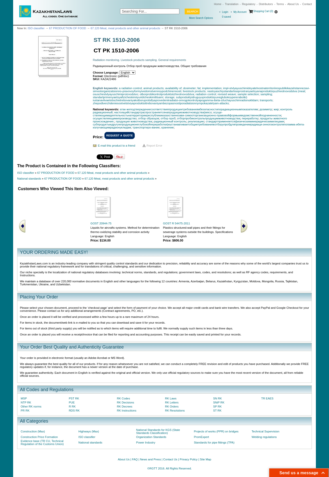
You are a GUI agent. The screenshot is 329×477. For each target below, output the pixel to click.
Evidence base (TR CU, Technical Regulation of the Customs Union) (42, 442)
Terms (280, 4)
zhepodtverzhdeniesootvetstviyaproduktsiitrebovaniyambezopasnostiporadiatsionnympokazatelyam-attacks (161, 103)
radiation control (206, 94)
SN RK (217, 398)
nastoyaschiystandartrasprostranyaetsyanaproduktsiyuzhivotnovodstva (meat (256, 91)
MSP (24, 398)
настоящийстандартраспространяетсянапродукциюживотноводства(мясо (162, 112)
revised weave (226, 94)
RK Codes (123, 398)
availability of (173, 88)
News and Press (150, 459)
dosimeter (189, 88)
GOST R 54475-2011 (176, 223)
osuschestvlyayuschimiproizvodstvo (115, 94)
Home (217, 4)
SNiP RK (219, 402)
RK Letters (172, 402)
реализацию (196, 121)
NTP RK (26, 402)
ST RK (217, 410)
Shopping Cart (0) (263, 11)
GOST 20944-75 (101, 223)
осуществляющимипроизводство (114, 118)
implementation (212, 88)
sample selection (248, 94)
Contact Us (170, 459)
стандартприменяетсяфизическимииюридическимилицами (245, 121)
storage (169, 97)
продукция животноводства (134, 121)
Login (225, 12)
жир (276, 109)
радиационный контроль (170, 121)
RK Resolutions (175, 410)
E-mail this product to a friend (116, 145)
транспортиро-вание (145, 127)
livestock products (194, 91)
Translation (231, 4)
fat (199, 88)
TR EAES (267, 398)
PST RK (74, 398)
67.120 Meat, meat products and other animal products (125, 28)
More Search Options (201, 18)
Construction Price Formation (39, 436)
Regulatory (248, 4)
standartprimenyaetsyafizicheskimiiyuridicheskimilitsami (128, 97)
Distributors (266, 4)
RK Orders (172, 406)
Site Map (205, 459)
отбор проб (168, 118)
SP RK (217, 406)
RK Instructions (126, 410)
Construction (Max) (33, 431)
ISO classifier (36, 28)
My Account (239, 12)
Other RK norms (31, 406)
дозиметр (265, 109)
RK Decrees (124, 406)
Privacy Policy (189, 459)
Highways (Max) (88, 431)
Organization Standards (151, 436)
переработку (250, 118)
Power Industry (145, 442)
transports (266, 100)
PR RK (25, 410)
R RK (72, 406)
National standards (29, 178)
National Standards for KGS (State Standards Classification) (158, 431)
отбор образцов (148, 118)
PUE (72, 402)
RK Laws (170, 398)
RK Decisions (125, 402)
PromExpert (201, 436)
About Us (293, 4)
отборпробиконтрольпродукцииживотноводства (208, 118)
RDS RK (74, 410)
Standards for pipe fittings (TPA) (214, 442)
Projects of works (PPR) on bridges (216, 431)
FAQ (135, 459)
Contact (307, 4)
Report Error (154, 145)
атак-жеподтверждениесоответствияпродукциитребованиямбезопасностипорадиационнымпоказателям (189, 109)
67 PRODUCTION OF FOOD (67, 28)
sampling (266, 94)
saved (226, 16)
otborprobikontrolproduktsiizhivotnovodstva (167, 94)
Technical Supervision (265, 431)
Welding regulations (264, 436)
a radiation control (130, 88)
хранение (167, 127)
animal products (153, 88)
